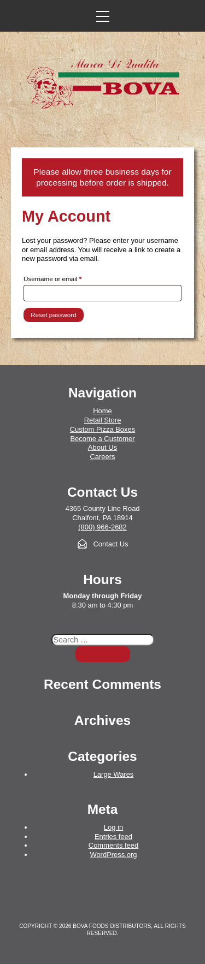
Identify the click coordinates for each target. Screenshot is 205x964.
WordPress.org (113, 854)
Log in (113, 827)
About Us (102, 447)
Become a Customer (102, 439)
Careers (102, 457)
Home (102, 411)
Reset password (54, 314)
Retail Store (102, 420)
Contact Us (110, 544)
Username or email (65, 277)
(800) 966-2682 (102, 527)
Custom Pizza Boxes (103, 429)
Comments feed (113, 845)
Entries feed (113, 836)
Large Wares (113, 774)
